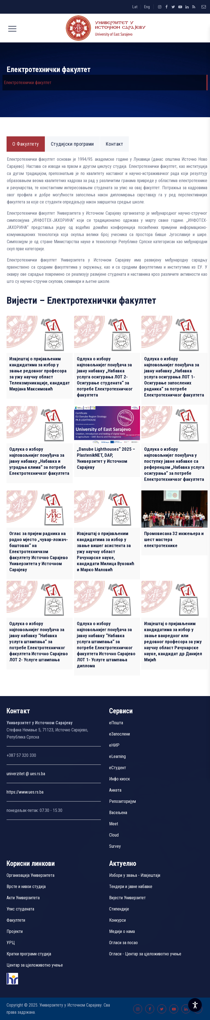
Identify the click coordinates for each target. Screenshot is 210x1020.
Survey (115, 846)
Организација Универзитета (30, 875)
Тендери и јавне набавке (130, 886)
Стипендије (119, 909)
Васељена (118, 812)
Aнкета (115, 790)
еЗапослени (119, 734)
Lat (135, 6)
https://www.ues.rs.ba (25, 792)
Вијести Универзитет (127, 897)
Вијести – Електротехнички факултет (81, 300)
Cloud (114, 835)
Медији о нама (122, 931)
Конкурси (117, 920)
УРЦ (11, 942)
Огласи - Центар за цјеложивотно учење (145, 953)
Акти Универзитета (23, 897)
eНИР (114, 745)
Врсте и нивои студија (26, 886)
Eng (147, 6)
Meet (113, 823)
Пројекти (15, 931)
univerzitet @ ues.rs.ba (26, 773)
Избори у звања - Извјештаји (135, 875)
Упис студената (20, 909)
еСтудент (117, 767)
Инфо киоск (119, 778)
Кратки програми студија (29, 953)
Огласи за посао (123, 942)
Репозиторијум (122, 801)
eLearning (117, 756)
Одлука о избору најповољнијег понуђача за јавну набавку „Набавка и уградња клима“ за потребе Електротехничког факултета (39, 461)
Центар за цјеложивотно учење (35, 965)
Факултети (16, 920)
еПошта (116, 722)
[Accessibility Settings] (195, 1005)
